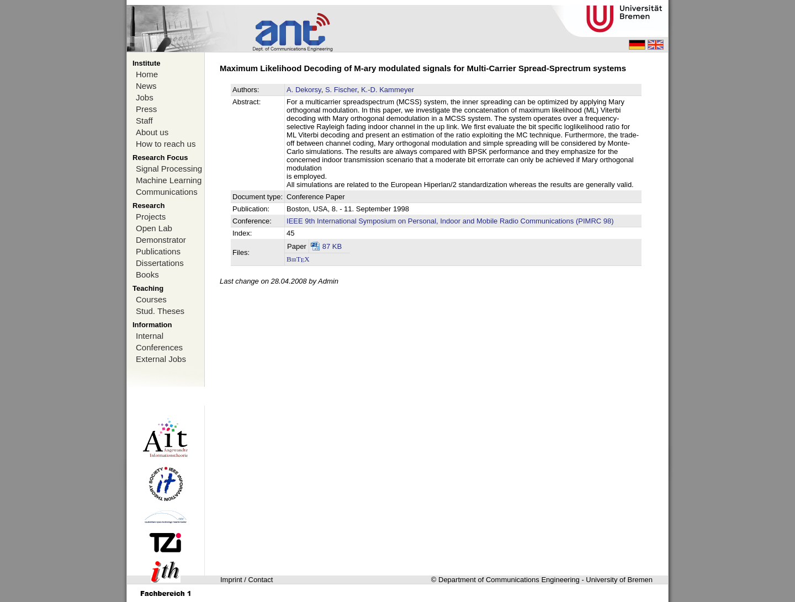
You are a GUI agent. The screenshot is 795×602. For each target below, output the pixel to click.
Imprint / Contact (246, 580)
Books (147, 274)
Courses (151, 299)
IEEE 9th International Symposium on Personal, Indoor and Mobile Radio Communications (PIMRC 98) (450, 221)
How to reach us (165, 143)
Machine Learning (169, 180)
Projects (151, 216)
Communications (167, 191)
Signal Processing (169, 168)
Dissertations (160, 263)
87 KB (332, 246)
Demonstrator (161, 239)
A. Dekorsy (304, 90)
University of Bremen (619, 580)
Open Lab (154, 228)
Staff (144, 120)
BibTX (298, 259)
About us (152, 132)
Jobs (144, 97)
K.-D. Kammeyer (387, 90)
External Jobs (161, 359)
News (146, 85)
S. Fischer (341, 90)
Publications (158, 251)
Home (147, 74)
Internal (149, 335)
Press (146, 109)
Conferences (159, 347)
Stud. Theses (160, 311)
